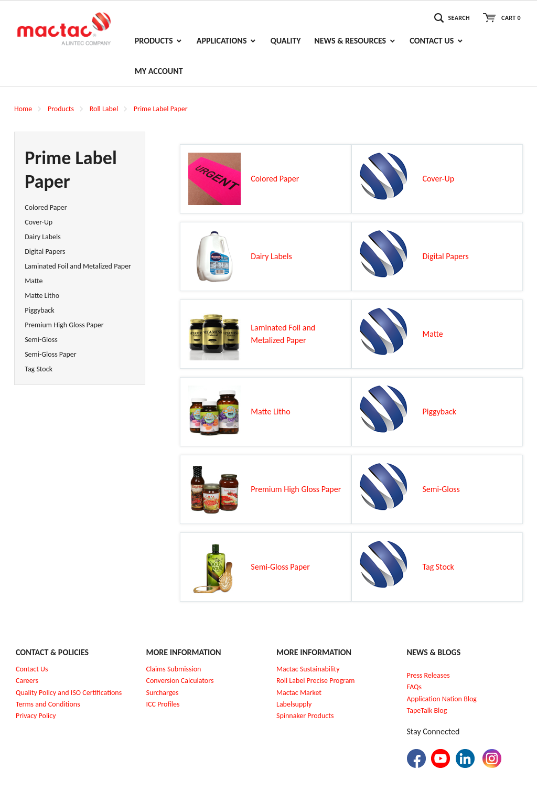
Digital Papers (45, 251)
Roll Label (104, 108)
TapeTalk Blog (427, 710)
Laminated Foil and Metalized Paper (78, 266)
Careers (27, 680)
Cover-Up (38, 222)
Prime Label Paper (161, 108)
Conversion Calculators (180, 680)
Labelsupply (294, 704)
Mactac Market (298, 692)
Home (23, 108)
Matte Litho (42, 295)
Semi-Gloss (41, 339)
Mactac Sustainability (308, 669)
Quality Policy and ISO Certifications (69, 692)
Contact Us (32, 669)
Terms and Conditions (48, 704)
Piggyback (39, 310)
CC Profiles (163, 704)
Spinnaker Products (305, 715)
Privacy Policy (36, 715)
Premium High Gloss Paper (64, 324)
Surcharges (162, 692)
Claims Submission (173, 669)
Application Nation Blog (442, 698)
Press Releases (428, 675)
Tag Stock (38, 369)
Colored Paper (46, 207)
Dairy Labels (43, 236)
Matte (33, 280)
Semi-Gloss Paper (50, 354)
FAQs (414, 686)
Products (61, 108)
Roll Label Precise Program (315, 680)
